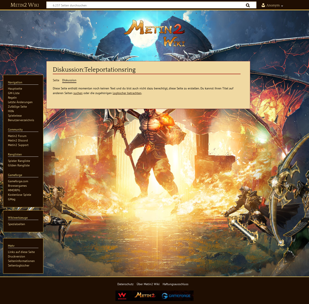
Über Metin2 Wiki (148, 284)
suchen (78, 93)
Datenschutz (125, 284)
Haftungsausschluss (175, 284)
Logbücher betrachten (127, 93)
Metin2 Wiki (25, 5)
